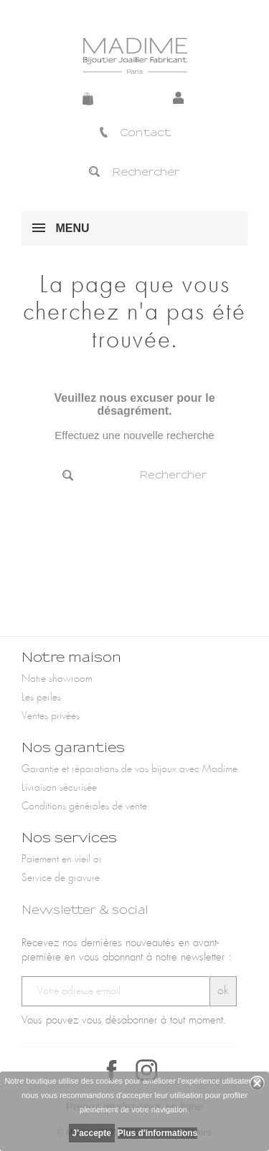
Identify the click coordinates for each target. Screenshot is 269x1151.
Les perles (41, 697)
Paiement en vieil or (62, 859)
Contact (134, 132)
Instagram (146, 1070)
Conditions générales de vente (84, 806)
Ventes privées (51, 716)
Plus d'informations (158, 1133)
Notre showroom (57, 679)
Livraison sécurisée (59, 788)
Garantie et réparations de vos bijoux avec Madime (129, 769)
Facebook (112, 1070)
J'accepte (91, 1133)
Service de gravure (61, 878)
